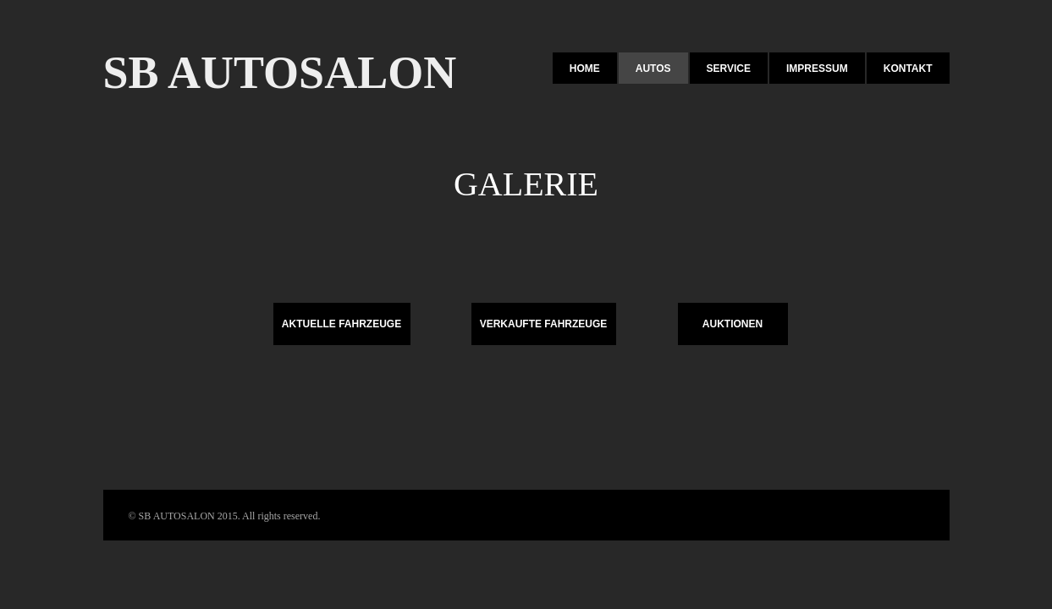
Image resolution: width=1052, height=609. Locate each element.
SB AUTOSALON (280, 72)
